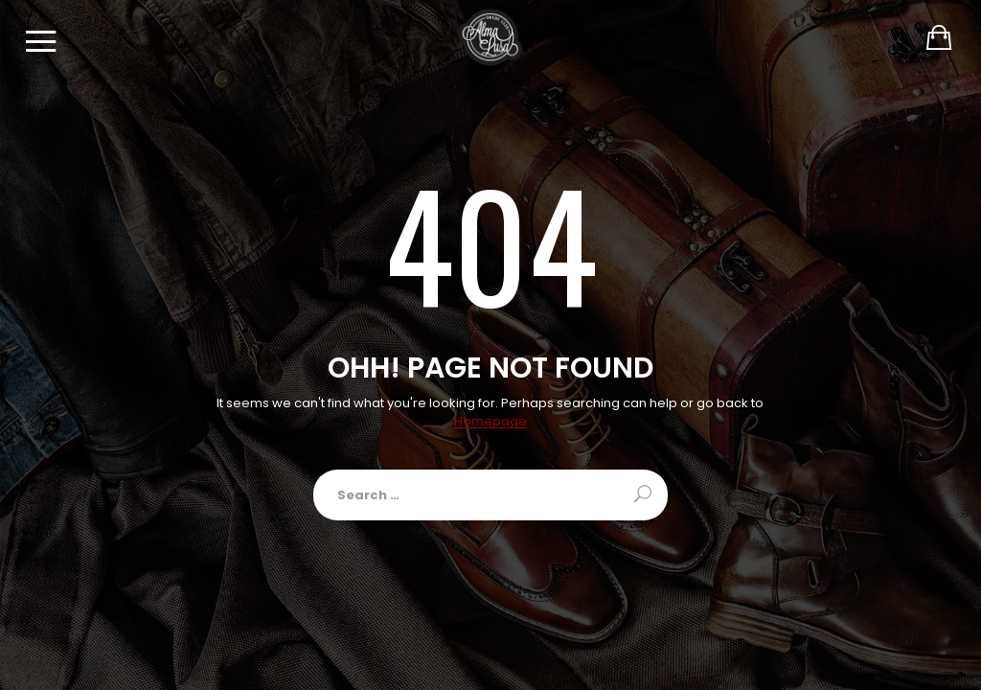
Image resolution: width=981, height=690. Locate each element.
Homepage (490, 421)
